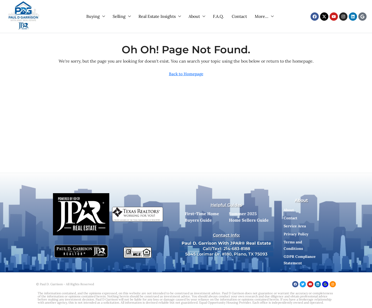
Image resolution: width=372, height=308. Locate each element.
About (194, 16)
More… (261, 16)
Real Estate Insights (157, 16)
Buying (93, 16)
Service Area (295, 226)
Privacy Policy (296, 234)
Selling (119, 16)
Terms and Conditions (293, 245)
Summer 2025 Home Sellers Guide (249, 217)
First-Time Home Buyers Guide (202, 217)
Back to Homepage (186, 73)
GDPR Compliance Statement (300, 259)
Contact (239, 16)
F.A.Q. (218, 16)
